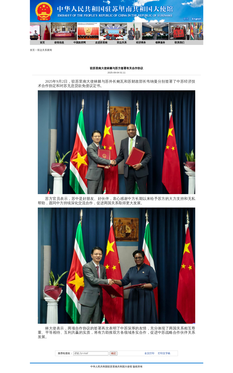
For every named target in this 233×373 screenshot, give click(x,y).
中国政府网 (79, 42)
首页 (42, 42)
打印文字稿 (164, 353)
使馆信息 (59, 42)
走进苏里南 (101, 42)
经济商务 (141, 42)
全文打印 (149, 353)
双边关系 (122, 42)
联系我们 (179, 42)
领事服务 (160, 42)
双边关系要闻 (44, 50)
